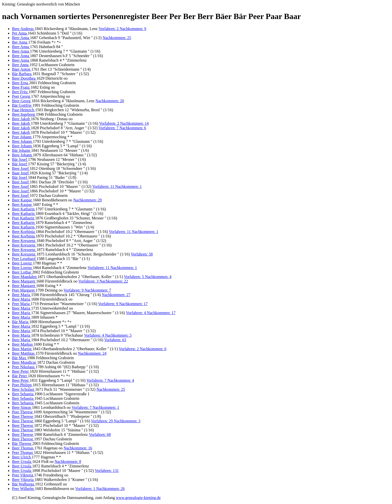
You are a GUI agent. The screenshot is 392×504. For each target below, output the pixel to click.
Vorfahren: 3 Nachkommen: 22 (103, 281)
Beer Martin (22, 349)
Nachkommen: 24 (92, 353)
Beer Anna (21, 38)
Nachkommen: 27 (116, 295)
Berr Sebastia (23, 394)
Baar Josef (21, 173)
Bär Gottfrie (22, 105)
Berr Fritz (20, 92)
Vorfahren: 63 (115, 340)
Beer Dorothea (24, 78)
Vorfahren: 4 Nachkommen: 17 (151, 313)
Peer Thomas (23, 452)
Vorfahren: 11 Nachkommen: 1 (117, 186)
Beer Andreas (23, 29)
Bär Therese (22, 443)
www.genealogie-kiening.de (138, 497)
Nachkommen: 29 (87, 200)
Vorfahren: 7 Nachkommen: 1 (95, 407)
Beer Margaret (24, 281)
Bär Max (19, 358)
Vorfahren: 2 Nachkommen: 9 (122, 29)
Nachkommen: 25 (116, 38)
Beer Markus (23, 344)
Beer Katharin (24, 209)
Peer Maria (21, 304)
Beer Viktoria (23, 479)
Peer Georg (21, 96)
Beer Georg (22, 101)
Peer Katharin (23, 218)
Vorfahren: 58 (142, 254)
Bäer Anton (21, 69)
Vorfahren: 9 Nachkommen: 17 (123, 304)
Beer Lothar (22, 272)
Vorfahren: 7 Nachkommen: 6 (122, 128)
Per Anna (20, 33)
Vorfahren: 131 (107, 470)
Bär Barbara (22, 74)
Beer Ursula (22, 461)
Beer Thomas (23, 448)
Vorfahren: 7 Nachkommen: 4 (110, 380)
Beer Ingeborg (24, 114)
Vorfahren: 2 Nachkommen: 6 (142, 349)
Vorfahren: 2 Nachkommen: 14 (123, 123)
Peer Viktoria (23, 475)
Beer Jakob (21, 119)
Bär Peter (20, 376)
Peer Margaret (24, 290)
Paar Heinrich (23, 110)
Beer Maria (21, 295)
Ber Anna (20, 42)
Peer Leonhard (24, 259)
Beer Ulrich (22, 457)
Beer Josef (21, 168)
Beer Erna (20, 83)
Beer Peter (21, 371)
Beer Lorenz (22, 263)
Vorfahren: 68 (100, 434)
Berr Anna (21, 65)
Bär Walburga (23, 484)
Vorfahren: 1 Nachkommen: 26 (100, 488)
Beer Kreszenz (24, 240)
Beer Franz (21, 87)
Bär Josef (20, 159)
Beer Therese (23, 416)
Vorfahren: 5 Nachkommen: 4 (148, 277)
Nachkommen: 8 (67, 461)
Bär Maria (20, 322)
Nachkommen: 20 (110, 101)
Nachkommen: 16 (78, 448)
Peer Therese (23, 412)
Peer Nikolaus (24, 367)
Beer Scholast (23, 389)
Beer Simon (22, 407)
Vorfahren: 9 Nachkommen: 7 (87, 290)
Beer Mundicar (24, 362)
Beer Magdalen (25, 277)
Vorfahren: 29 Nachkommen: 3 (115, 421)
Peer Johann (22, 137)
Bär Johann (21, 150)
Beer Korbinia (24, 231)
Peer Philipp (22, 385)
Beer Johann (22, 141)
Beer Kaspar (22, 200)
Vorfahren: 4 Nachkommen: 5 (108, 335)
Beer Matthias (24, 353)
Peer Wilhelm (23, 488)
